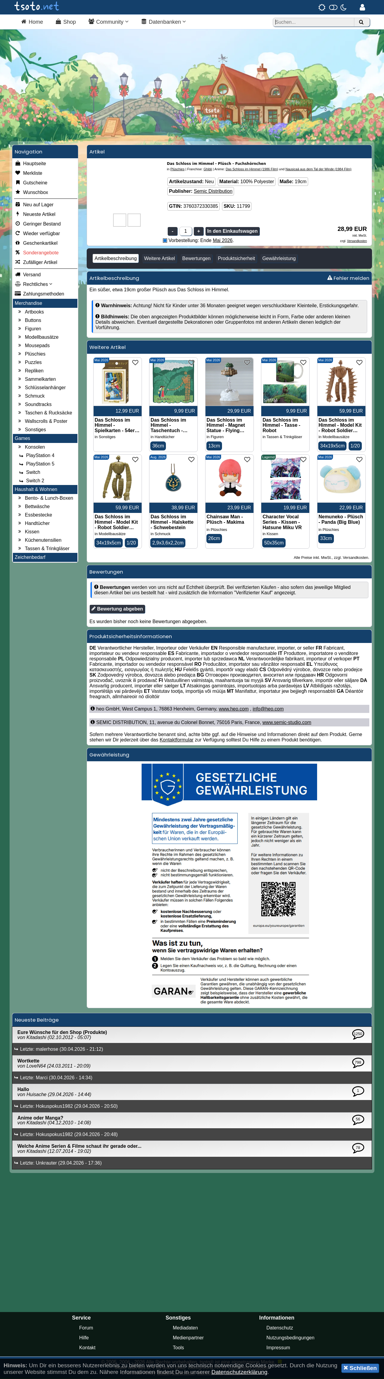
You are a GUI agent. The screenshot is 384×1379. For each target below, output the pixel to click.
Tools (178, 1348)
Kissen (27, 532)
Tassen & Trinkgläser (43, 549)
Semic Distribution (213, 191)
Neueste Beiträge (37, 1020)
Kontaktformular (177, 740)
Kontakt (87, 1348)
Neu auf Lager (34, 205)
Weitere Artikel (159, 259)
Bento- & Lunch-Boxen (44, 499)
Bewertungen (196, 259)
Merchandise (28, 303)
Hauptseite (30, 164)
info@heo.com (268, 709)
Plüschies (30, 355)
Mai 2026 (222, 241)
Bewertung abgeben (117, 609)
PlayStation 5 (36, 465)
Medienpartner (188, 1338)
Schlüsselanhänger (41, 388)
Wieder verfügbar (37, 234)
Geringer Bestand (38, 225)
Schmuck (30, 397)
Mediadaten (185, 1328)
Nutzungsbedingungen (290, 1338)
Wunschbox (31, 193)
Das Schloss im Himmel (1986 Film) (252, 169)
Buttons (28, 321)
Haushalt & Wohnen (36, 489)
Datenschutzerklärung (240, 1372)
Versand (28, 275)
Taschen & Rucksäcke (44, 414)
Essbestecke (34, 516)
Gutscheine (31, 183)
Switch (29, 473)
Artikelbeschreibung (115, 259)
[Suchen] (361, 22)
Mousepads (33, 346)
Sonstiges (31, 430)
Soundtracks (34, 405)
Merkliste (28, 174)
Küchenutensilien (39, 541)
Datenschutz (279, 1328)
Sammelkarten (36, 380)
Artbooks (30, 313)
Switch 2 (31, 481)
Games (22, 438)
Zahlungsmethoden (39, 295)
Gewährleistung (279, 259)
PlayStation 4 (36, 456)
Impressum (278, 1348)
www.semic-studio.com (286, 723)
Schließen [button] (360, 1368)
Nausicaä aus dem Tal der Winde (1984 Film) (318, 169)
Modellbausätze (37, 338)
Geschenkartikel (36, 244)
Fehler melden (348, 278)
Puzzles (29, 363)
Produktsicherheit (236, 259)
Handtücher (33, 524)
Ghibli (207, 169)
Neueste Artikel (35, 215)
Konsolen (30, 448)
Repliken (30, 371)
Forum (86, 1328)
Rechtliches (33, 285)
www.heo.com (234, 709)
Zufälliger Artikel (36, 263)
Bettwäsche (33, 507)
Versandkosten (357, 241)
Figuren (28, 329)
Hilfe (84, 1338)
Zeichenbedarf (30, 557)
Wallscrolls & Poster (42, 422)
